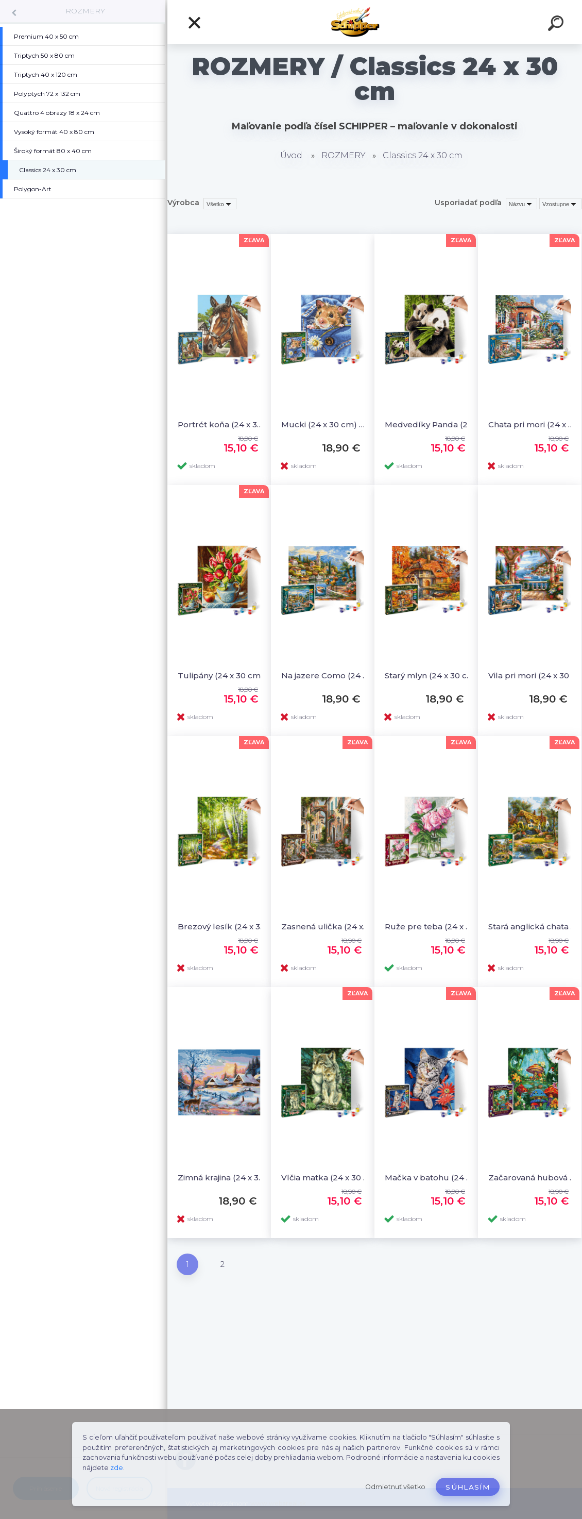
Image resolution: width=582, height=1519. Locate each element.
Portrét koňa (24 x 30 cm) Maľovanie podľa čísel (222, 424)
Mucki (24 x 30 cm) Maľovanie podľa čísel (325, 424)
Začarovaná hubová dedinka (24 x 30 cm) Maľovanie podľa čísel (532, 1177)
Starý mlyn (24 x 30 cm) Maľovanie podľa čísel (429, 675)
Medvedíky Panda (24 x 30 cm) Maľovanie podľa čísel (429, 424)
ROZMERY (85, 10)
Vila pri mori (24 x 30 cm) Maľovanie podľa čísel (532, 675)
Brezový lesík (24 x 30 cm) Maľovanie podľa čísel (222, 926)
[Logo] (375, 22)
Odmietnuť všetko (395, 1487)
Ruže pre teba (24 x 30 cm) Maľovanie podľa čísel (429, 926)
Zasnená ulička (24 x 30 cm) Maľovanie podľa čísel (325, 926)
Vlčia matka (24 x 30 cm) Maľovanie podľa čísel (325, 1177)
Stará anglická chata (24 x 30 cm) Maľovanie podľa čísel (532, 926)
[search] (557, 25)
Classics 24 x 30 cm (423, 155)
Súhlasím (468, 1487)
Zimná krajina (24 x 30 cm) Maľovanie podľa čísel (222, 1177)
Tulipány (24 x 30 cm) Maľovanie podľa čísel (222, 675)
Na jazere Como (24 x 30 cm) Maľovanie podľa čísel (325, 675)
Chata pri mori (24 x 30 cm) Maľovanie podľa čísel (532, 424)
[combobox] (521, 203)
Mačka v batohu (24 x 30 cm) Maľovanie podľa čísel (429, 1177)
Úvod (291, 155)
